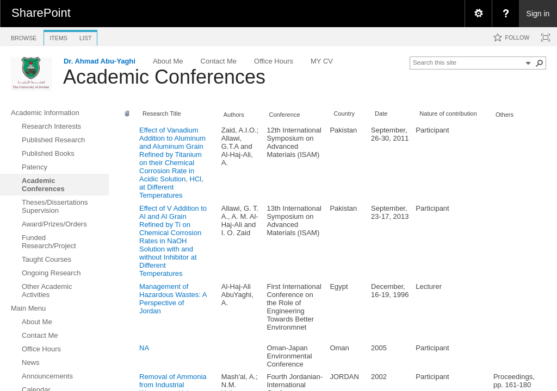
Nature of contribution (448, 113)
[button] (540, 63)
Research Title (162, 113)
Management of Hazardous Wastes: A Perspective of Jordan (173, 298)
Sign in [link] (538, 13)
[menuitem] (478, 13)
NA (144, 348)
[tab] (23, 36)
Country (344, 113)
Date (381, 113)
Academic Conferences (164, 77)
